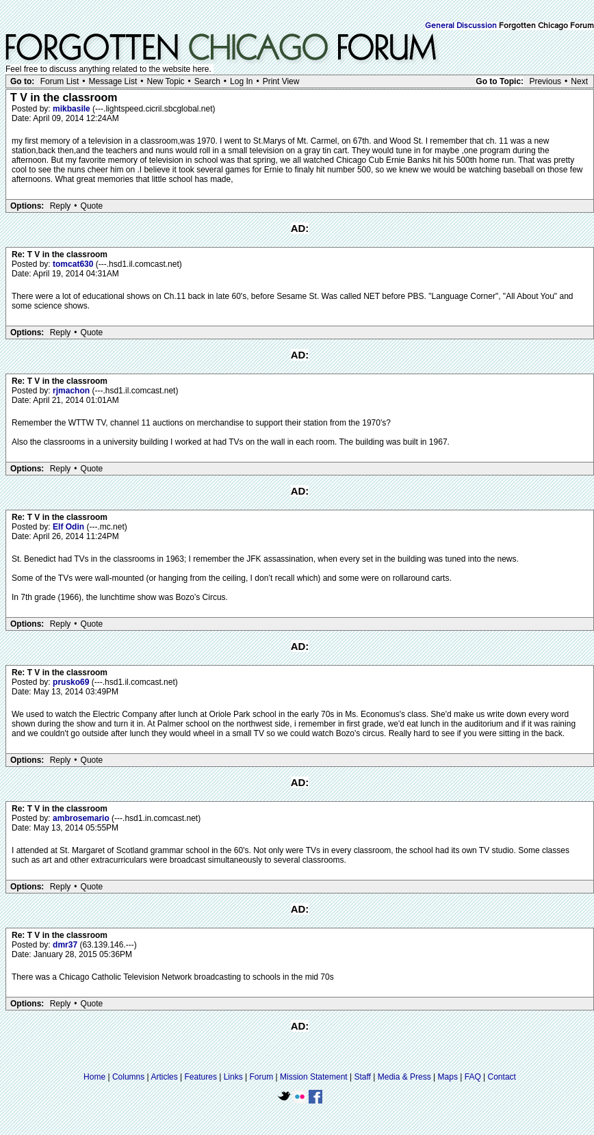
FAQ (473, 1077)
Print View (281, 81)
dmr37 (66, 945)
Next (579, 81)
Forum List (59, 81)
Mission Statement (314, 1077)
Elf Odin (69, 527)
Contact (502, 1077)
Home (94, 1077)
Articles (164, 1077)
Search (207, 81)
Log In (241, 81)
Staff (362, 1077)
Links (233, 1077)
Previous (545, 81)
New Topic (165, 81)
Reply (60, 206)
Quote (92, 206)
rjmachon (72, 390)
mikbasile (72, 109)
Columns (128, 1077)
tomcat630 (74, 264)
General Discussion (461, 26)
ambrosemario (82, 818)
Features (201, 1077)
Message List (113, 81)
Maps (448, 1077)
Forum (262, 1077)
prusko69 (72, 682)
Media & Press (404, 1077)
